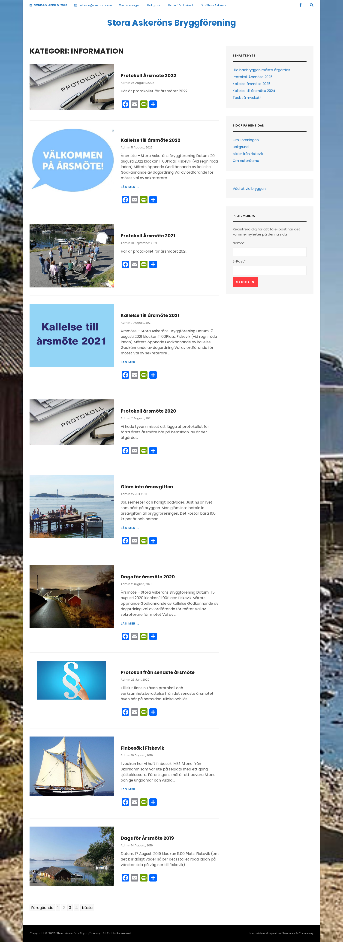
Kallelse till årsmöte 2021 (150, 315)
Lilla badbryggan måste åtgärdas (261, 69)
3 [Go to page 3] (70, 907)
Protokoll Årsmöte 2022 (148, 75)
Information (132, 66)
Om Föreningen (129, 5)
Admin (125, 83)
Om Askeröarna (246, 160)
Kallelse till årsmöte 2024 (254, 90)
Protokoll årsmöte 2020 (148, 411)
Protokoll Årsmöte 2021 (148, 235)
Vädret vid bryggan (249, 188)
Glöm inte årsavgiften (147, 486)
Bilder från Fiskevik (181, 5)
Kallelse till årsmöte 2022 (150, 140)
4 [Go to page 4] (76, 907)
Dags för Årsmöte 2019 (147, 838)
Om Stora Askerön (213, 5)
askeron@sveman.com (93, 5)
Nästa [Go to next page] (87, 907)
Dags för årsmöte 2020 (148, 577)
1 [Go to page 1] (58, 907)
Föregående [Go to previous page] (42, 907)
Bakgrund (154, 5)
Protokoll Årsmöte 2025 (253, 76)
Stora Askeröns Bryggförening (171, 23)
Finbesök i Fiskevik (142, 748)
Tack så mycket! (247, 97)
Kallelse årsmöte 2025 (252, 83)
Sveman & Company (297, 933)
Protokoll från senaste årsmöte (158, 672)
